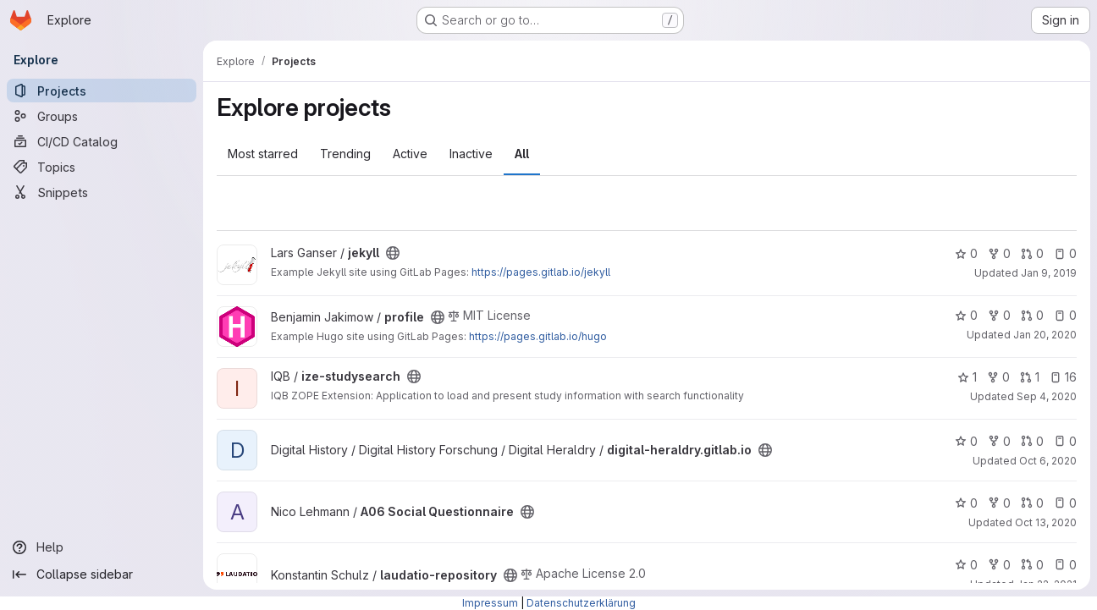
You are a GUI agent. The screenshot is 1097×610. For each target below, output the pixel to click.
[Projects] (101, 90)
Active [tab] (410, 153)
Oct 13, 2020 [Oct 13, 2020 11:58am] (1046, 522)
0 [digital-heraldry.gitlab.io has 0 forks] (999, 441)
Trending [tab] (345, 153)
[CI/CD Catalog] (101, 141)
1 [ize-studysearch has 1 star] (967, 377)
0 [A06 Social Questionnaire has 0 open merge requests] (1032, 503)
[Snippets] (101, 192)
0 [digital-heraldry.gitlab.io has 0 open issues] (1065, 441)
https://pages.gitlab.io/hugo (538, 336)
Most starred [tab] (263, 153)
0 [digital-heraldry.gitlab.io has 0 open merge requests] (1032, 441)
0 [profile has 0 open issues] (1065, 315)
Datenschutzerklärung (581, 602)
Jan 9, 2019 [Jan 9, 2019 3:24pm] (1049, 273)
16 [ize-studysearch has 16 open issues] (1063, 377)
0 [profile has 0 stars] (966, 315)
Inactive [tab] (471, 153)
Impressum (490, 602)
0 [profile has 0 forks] (999, 315)
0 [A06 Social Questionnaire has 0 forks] (999, 503)
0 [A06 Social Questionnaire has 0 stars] (966, 503)
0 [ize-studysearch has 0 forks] (998, 377)
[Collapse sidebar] (101, 574)
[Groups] (101, 116)
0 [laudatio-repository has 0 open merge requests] (1032, 565)
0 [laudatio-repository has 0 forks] (999, 565)
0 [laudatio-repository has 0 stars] (966, 565)
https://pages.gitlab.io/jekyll (540, 272)
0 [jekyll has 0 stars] (966, 253)
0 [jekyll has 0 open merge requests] (1032, 253)
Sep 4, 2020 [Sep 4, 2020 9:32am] (1047, 396)
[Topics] (101, 167)
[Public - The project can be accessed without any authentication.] (393, 253)
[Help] (101, 547)
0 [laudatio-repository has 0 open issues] (1065, 565)
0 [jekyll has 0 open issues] (1065, 253)
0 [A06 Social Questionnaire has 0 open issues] (1065, 503)
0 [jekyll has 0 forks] (999, 253)
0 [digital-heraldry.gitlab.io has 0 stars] (966, 441)
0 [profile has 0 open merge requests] (1032, 315)
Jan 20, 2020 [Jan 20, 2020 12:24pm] (1045, 334)
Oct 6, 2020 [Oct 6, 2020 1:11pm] (1048, 460)
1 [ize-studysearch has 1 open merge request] (1029, 377)
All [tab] (522, 153)
